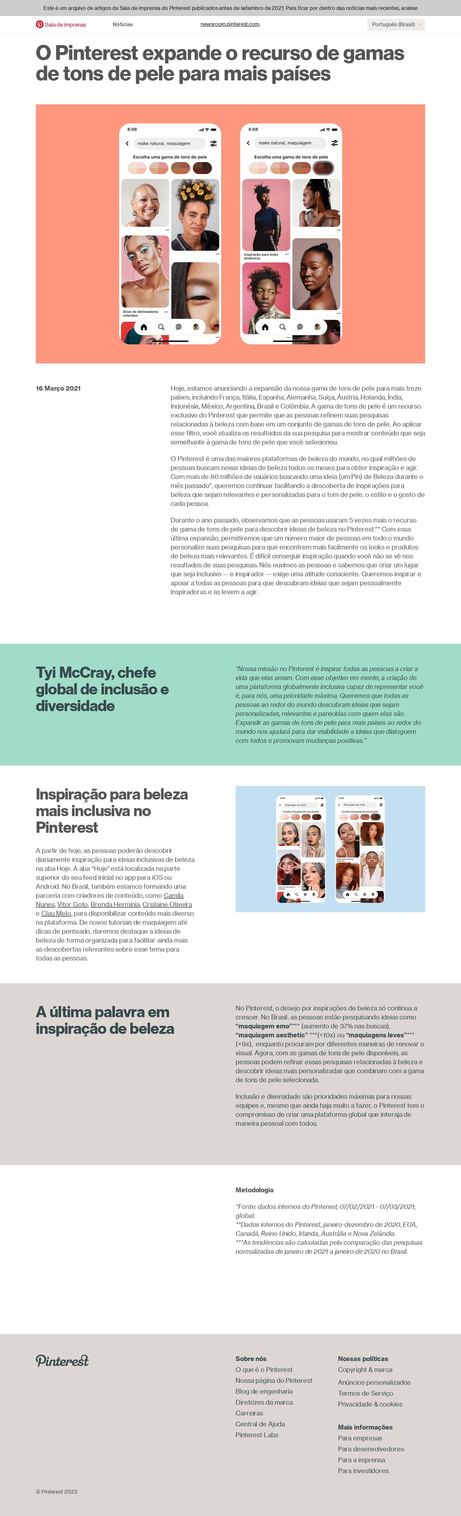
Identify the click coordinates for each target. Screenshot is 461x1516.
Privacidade (355, 1404)
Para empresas (360, 1438)
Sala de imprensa (65, 24)
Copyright (352, 1370)
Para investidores (363, 1471)
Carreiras (249, 1413)
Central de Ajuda (260, 1424)
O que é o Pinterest (264, 1370)
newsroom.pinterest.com (230, 24)
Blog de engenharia (264, 1391)
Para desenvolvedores (371, 1449)
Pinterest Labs (257, 1435)
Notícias (123, 24)
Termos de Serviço (365, 1393)
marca (383, 1370)
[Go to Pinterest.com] (62, 1360)
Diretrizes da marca (264, 1402)
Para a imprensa (361, 1460)
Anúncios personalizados (374, 1382)
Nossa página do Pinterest (274, 1380)
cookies (390, 1404)
